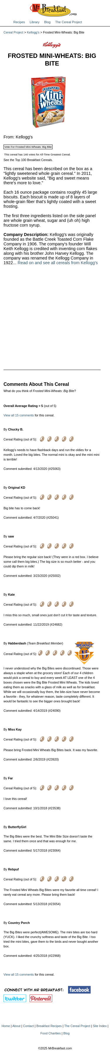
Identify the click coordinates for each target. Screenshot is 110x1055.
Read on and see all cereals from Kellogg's (58, 262)
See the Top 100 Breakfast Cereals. (28, 160)
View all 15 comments (19, 415)
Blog (47, 22)
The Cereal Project (68, 22)
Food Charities (50, 1033)
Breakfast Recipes (49, 1026)
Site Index (99, 1026)
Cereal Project (13, 32)
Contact (28, 1026)
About (16, 1026)
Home (5, 1026)
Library (34, 22)
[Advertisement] (52, 313)
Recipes (19, 22)
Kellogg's (33, 32)
